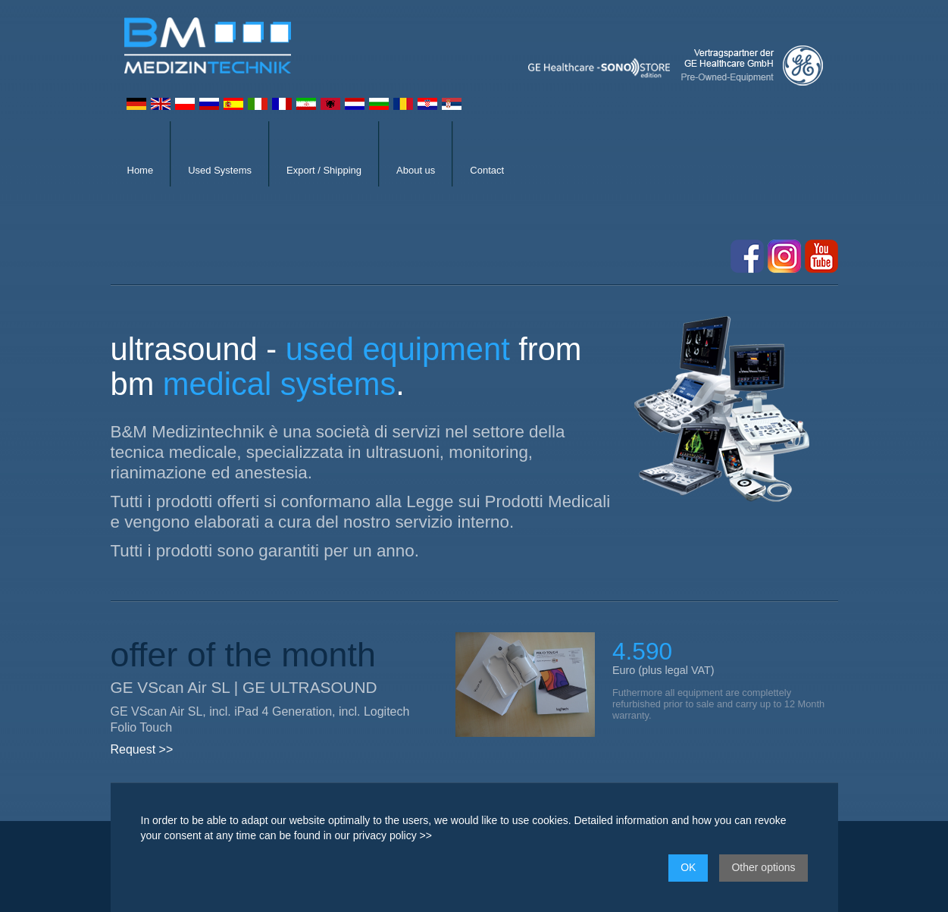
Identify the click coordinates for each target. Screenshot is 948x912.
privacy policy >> (392, 835)
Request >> (142, 749)
